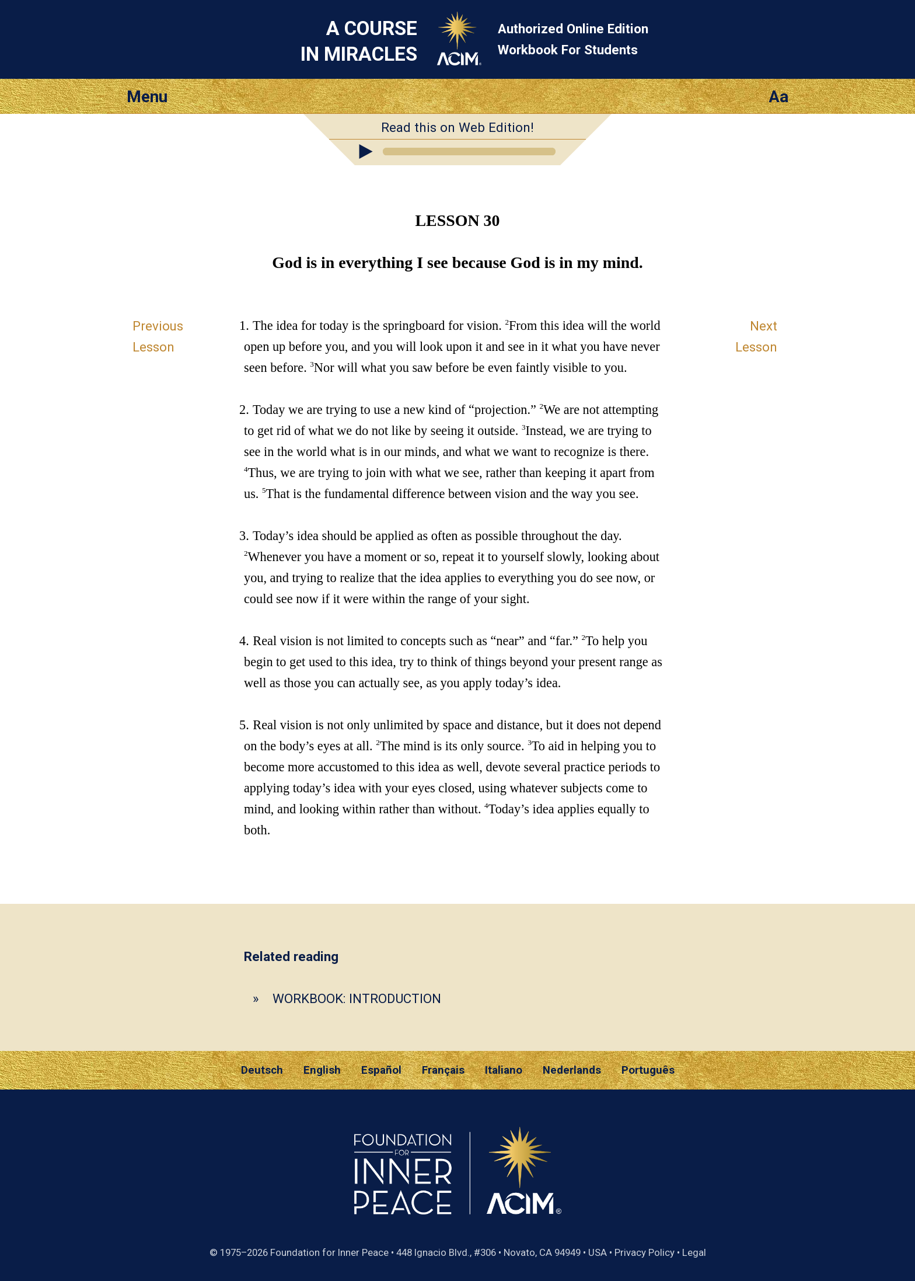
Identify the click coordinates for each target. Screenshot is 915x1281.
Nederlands (572, 1070)
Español (381, 1070)
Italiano (503, 1070)
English (322, 1070)
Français (443, 1070)
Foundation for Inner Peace (329, 1252)
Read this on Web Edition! (457, 127)
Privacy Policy (644, 1252)
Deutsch (262, 1070)
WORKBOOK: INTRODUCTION (357, 998)
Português (648, 1070)
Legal (694, 1252)
